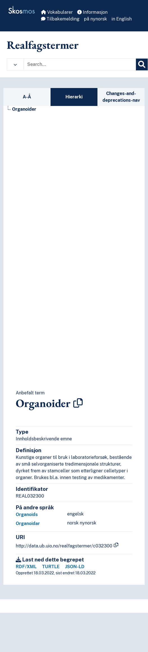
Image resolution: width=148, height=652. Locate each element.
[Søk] (142, 64)
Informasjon (92, 12)
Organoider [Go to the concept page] (24, 109)
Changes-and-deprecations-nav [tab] (121, 97)
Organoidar (28, 523)
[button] (15, 64)
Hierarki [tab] (74, 97)
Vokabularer (57, 12)
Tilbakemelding (60, 19)
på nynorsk (95, 19)
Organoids (27, 514)
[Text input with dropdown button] (80, 64)
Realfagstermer (43, 45)
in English (121, 19)
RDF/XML (26, 566)
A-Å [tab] (27, 97)
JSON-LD (75, 566)
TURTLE (51, 566)
